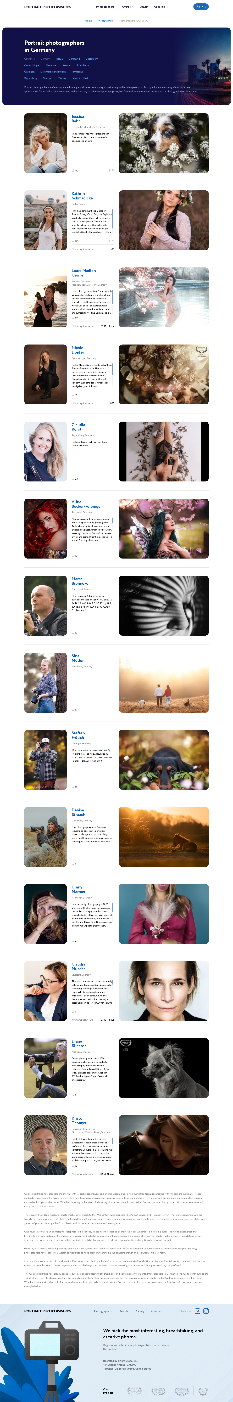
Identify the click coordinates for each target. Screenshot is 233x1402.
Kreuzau (66, 65)
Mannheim (83, 65)
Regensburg (30, 78)
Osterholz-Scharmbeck (53, 72)
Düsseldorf (92, 59)
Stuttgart (48, 78)
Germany (45, 59)
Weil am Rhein (81, 78)
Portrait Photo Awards (47, 6)
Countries (29, 59)
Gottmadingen (32, 65)
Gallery (144, 7)
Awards (126, 7)
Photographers (105, 7)
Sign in (200, 6)
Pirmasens (77, 72)
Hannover (51, 65)
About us (159, 7)
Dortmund (74, 59)
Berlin (59, 59)
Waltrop (62, 78)
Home (88, 21)
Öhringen (29, 72)
